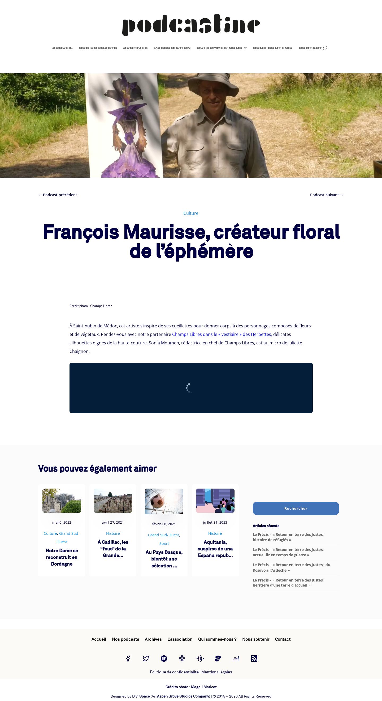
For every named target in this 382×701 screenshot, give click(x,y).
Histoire (113, 533)
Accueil (62, 48)
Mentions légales (216, 672)
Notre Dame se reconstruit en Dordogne (62, 558)
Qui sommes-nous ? (222, 48)
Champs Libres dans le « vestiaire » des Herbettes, (222, 334)
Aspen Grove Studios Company (183, 696)
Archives (135, 48)
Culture (191, 213)
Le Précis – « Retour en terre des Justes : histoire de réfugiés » (288, 537)
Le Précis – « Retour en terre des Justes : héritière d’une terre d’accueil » (288, 583)
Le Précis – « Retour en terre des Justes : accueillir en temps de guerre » (288, 552)
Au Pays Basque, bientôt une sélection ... (164, 559)
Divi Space (141, 696)
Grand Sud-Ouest (163, 534)
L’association (172, 48)
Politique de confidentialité (174, 672)
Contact (311, 48)
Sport (164, 543)
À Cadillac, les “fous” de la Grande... (113, 549)
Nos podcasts (98, 48)
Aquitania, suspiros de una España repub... (215, 549)
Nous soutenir (273, 48)
